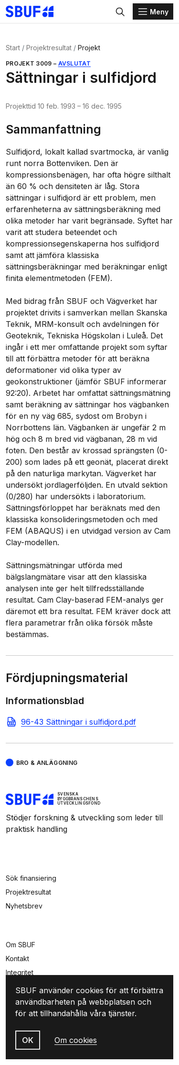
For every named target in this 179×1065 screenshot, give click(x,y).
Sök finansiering (31, 878)
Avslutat (74, 63)
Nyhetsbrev (24, 906)
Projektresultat (49, 48)
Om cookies (75, 1040)
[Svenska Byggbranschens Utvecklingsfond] (34, 11)
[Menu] (153, 11)
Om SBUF (20, 945)
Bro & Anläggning (47, 762)
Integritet (19, 972)
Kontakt (17, 958)
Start (13, 48)
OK (27, 1040)
